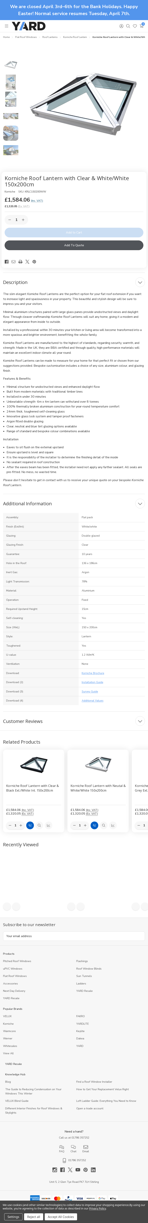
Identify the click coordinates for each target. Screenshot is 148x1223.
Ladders (81, 983)
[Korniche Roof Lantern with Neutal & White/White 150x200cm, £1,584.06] (98, 765)
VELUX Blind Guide (17, 1101)
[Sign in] (121, 26)
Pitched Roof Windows (17, 961)
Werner (7, 1038)
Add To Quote (74, 245)
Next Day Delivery (14, 991)
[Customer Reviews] (74, 721)
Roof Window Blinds (89, 969)
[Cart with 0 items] (141, 26)
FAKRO (80, 1016)
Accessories (10, 983)
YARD (79, 1046)
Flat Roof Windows (15, 976)
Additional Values (92, 700)
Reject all (33, 1217)
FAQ (61, 1149)
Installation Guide (92, 682)
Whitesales (10, 1046)
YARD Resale (84, 991)
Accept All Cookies (61, 1217)
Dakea (80, 1038)
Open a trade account (89, 1108)
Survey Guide (90, 691)
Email (85, 1149)
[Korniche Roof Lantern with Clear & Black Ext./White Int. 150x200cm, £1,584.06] (33, 765)
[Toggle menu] (6, 26)
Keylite (80, 1031)
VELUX (7, 1016)
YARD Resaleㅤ (11, 998)
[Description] (74, 282)
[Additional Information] (74, 503)
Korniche (8, 1024)
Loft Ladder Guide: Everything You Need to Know (106, 1101)
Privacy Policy (97, 1208)
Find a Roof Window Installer (94, 1082)
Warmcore (9, 1031)
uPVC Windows (12, 969)
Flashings (82, 961)
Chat (73, 1149)
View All (8, 1053)
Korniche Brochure (93, 673)
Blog (8, 1082)
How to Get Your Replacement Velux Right (102, 1089)
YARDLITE (82, 1024)
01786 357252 (80, 1137)
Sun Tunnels (84, 976)
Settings (13, 1217)
